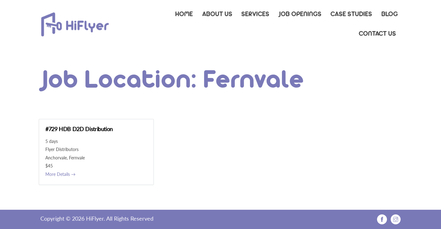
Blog (389, 13)
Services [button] (255, 13)
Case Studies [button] (351, 13)
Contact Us (377, 33)
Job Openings (299, 13)
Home (184, 13)
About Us (217, 13)
